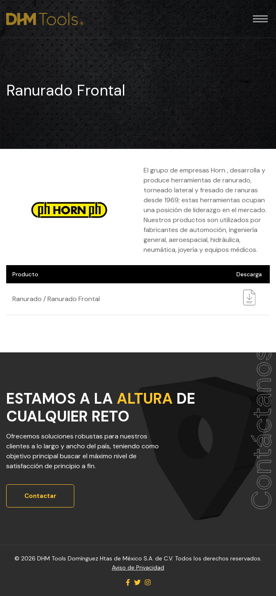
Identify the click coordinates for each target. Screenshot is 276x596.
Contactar (40, 496)
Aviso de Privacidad (138, 567)
